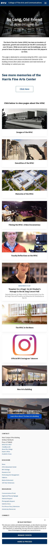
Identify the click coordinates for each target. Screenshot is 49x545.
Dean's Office (6, 451)
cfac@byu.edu (6, 446)
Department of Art (24, 285)
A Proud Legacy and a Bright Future (24, 410)
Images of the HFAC (24, 132)
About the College (7, 449)
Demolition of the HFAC (24, 163)
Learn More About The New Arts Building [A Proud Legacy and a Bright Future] (24, 416)
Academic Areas (7, 453)
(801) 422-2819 (7, 444)
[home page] (3, 3)
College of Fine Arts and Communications (25, 3)
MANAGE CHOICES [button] (24, 535)
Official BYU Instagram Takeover (24, 358)
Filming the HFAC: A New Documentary (24, 224)
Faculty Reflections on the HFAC (25, 255)
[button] (45, 520)
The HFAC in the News (24, 327)
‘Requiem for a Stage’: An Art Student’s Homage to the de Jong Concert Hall (24, 290)
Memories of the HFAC (24, 193)
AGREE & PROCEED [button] (24, 542)
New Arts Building (24, 389)
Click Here (24, 89)
